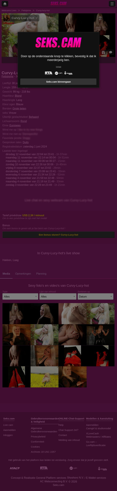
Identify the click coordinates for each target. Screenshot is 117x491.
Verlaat (58, 67)
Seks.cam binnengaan (58, 81)
